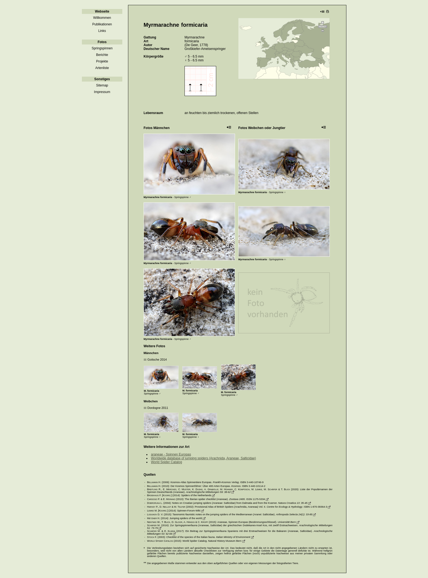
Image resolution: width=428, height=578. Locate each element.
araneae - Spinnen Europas (171, 454)
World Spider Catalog (166, 462)
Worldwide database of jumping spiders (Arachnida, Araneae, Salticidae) (203, 458)
